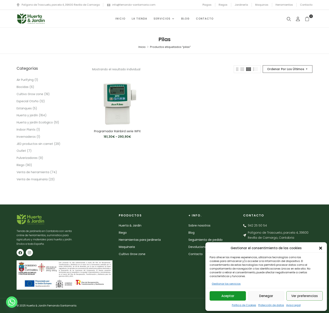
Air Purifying (25, 80)
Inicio (142, 47)
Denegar (266, 296)
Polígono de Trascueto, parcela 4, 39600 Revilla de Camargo (58, 5)
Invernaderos (26, 137)
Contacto (306, 5)
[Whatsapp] (11, 302)
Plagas (207, 5)
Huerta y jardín (27, 115)
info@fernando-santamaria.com (133, 5)
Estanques (24, 108)
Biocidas (23, 87)
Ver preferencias (304, 296)
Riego (21, 165)
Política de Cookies (244, 305)
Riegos (223, 5)
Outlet (21, 151)
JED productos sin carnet (35, 144)
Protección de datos (271, 305)
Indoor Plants (26, 129)
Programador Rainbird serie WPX (117, 131)
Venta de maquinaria (32, 179)
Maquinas (261, 5)
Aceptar (227, 296)
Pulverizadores (27, 158)
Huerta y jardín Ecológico (35, 122)
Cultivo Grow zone (30, 94)
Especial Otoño (28, 101)
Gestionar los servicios (226, 283)
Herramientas (284, 5)
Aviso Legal (293, 305)
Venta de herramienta (33, 172)
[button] (321, 248)
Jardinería (241, 5)
